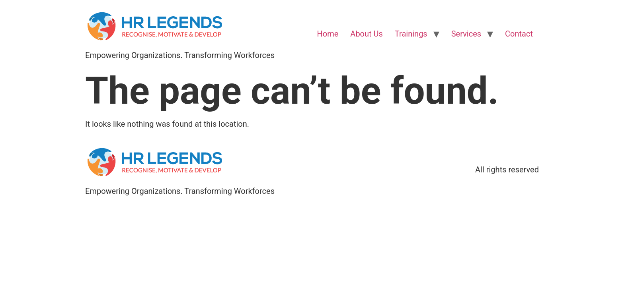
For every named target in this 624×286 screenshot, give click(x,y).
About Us (366, 34)
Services (466, 34)
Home (328, 34)
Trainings (411, 34)
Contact (519, 34)
